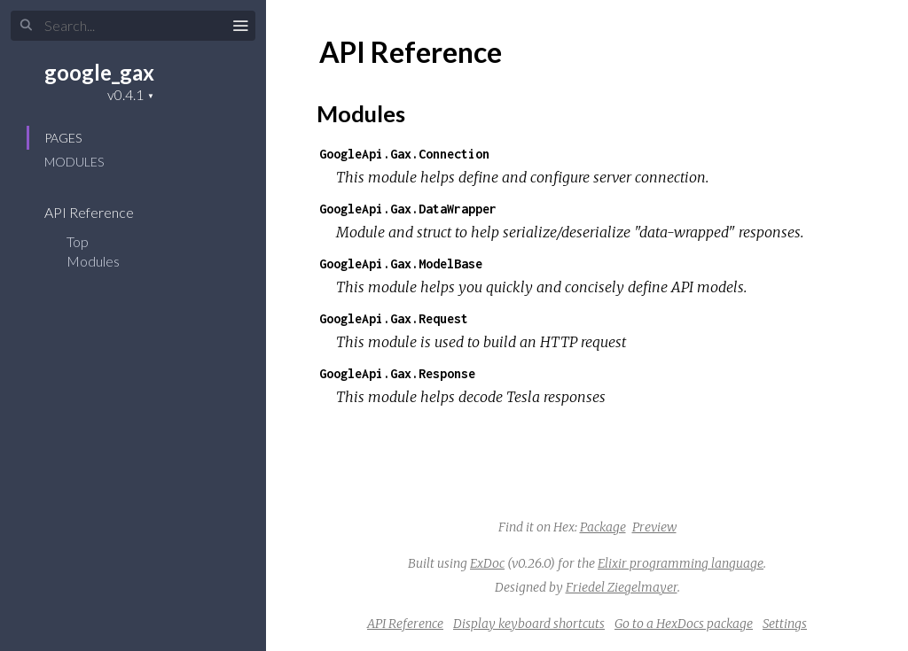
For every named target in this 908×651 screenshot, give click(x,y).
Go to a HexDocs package (683, 623)
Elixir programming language (680, 563)
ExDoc (487, 563)
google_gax (99, 72)
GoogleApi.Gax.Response (397, 373)
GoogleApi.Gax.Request (393, 318)
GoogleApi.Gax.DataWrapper (408, 208)
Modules (74, 161)
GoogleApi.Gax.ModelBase (400, 263)
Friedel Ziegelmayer (621, 587)
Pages (63, 137)
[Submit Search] (26, 25)
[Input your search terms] (133, 26)
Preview (654, 527)
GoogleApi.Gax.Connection (404, 153)
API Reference (100, 212)
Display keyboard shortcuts (529, 623)
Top (78, 241)
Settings (785, 623)
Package (603, 527)
